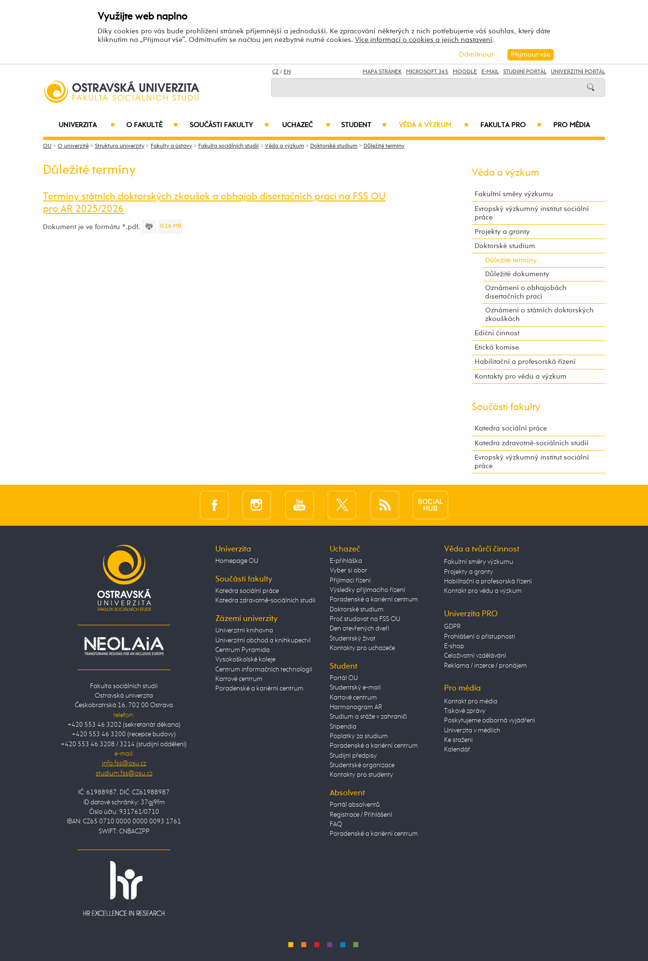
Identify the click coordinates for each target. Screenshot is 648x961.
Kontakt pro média (470, 701)
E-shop (454, 646)
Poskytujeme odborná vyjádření (489, 720)
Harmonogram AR (356, 707)
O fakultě (152, 125)
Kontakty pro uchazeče (362, 648)
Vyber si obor (348, 570)
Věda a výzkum (433, 125)
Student (363, 125)
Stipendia (343, 726)
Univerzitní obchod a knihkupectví (263, 640)
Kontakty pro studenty (361, 774)
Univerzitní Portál (578, 72)
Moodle (465, 72)
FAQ (336, 824)
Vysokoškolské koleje (245, 659)
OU (47, 146)
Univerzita (86, 125)
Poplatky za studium (359, 736)
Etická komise (497, 347)
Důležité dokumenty (517, 274)
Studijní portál (525, 72)
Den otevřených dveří (359, 628)
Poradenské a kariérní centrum (259, 688)
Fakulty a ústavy (171, 146)
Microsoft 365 (427, 72)
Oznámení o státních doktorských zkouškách (539, 314)
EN (287, 72)
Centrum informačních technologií (263, 669)
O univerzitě (73, 146)
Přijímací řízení (350, 580)
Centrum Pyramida (242, 650)
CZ (275, 72)
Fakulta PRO (510, 125)
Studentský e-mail (355, 687)
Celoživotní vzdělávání (475, 655)
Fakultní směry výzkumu (514, 194)
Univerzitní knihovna (244, 630)
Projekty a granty (502, 231)
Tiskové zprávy (465, 711)
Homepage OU (236, 561)
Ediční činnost (497, 333)
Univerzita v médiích (472, 730)
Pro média (571, 125)
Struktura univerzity (119, 146)
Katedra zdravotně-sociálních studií (531, 443)
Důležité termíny (384, 146)
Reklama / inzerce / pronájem (485, 665)
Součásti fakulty (229, 125)
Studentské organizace (362, 765)
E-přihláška (346, 561)
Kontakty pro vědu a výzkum (521, 376)
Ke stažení (458, 740)
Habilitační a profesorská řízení (525, 361)
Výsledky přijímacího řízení (367, 590)
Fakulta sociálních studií (228, 146)
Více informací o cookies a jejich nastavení (423, 39)
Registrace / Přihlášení (361, 814)
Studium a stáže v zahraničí (368, 716)
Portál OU (344, 678)
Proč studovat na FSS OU (365, 619)
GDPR (452, 626)
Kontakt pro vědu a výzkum (483, 591)
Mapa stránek (382, 72)
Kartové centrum (239, 679)
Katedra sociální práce (511, 428)
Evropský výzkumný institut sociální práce (532, 213)
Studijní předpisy (353, 755)
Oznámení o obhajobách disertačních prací (526, 292)
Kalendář (457, 749)
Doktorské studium (333, 146)
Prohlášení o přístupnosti (479, 636)
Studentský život (352, 638)
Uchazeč (306, 125)
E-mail (490, 72)
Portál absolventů (355, 804)
